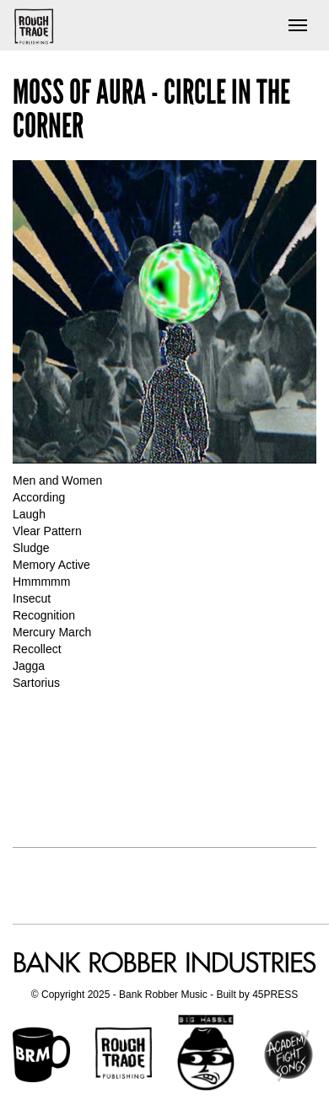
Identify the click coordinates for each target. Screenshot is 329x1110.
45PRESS (275, 994)
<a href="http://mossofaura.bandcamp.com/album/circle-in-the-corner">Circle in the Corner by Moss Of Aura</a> (164, 767)
